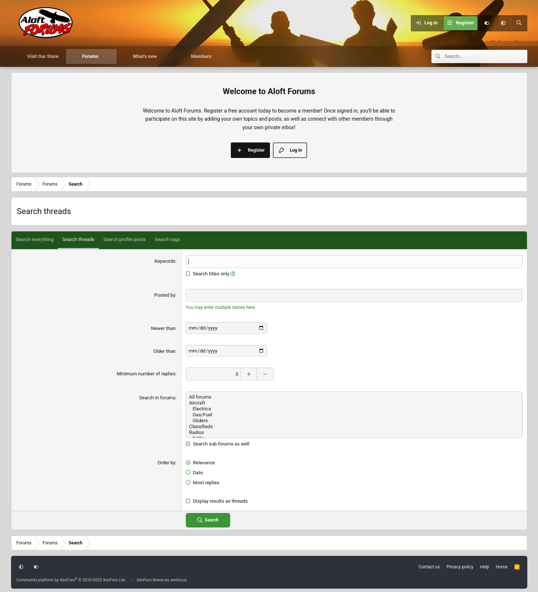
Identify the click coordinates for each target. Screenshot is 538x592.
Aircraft (354, 403)
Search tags (167, 239)
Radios (354, 432)
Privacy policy (460, 566)
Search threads (78, 239)
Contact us (429, 566)
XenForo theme (150, 579)
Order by (166, 462)
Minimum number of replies (146, 373)
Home (501, 566)
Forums (90, 56)
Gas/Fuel (354, 414)
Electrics (354, 409)
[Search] (519, 23)
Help (484, 566)
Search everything (35, 239)
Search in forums (157, 397)
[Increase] (249, 373)
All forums (354, 397)
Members (201, 56)
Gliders (354, 420)
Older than (164, 351)
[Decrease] (266, 373)
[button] (503, 23)
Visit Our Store (43, 56)
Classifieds (354, 426)
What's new (145, 56)
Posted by (164, 295)
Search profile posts (124, 239)
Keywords (165, 261)
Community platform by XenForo (71, 579)
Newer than (163, 328)
